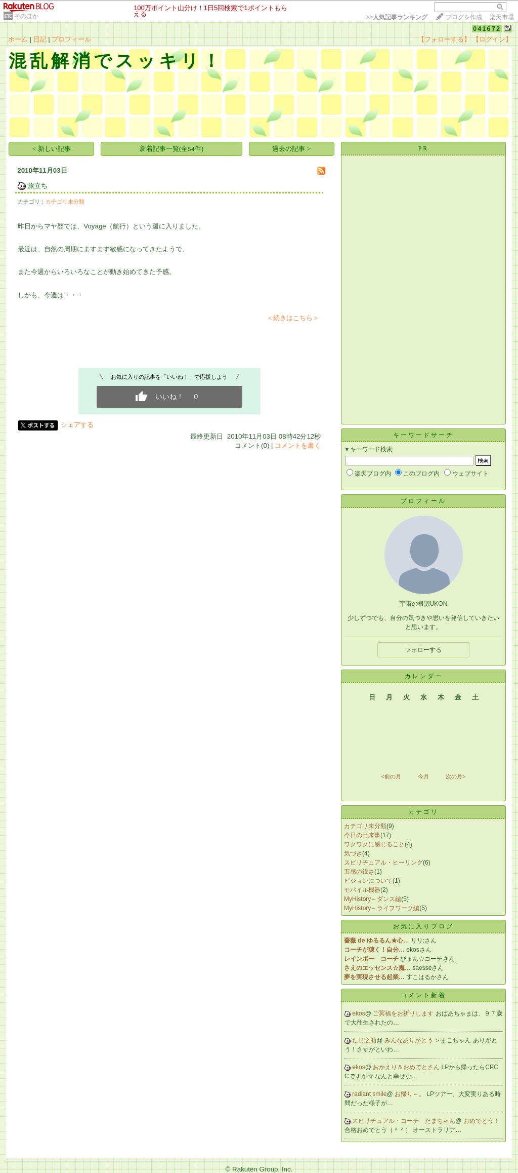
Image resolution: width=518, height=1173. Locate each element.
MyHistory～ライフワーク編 (381, 908)
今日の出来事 (362, 835)
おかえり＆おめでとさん (407, 1067)
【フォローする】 (444, 39)
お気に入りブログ (423, 926)
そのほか (26, 16)
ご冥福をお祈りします (404, 1013)
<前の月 (391, 776)
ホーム (18, 39)
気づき (353, 853)
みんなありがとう (409, 1040)
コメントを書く (298, 445)
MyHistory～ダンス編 (372, 899)
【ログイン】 (492, 39)
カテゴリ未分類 (65, 202)
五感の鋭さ (359, 871)
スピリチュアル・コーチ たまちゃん (403, 1120)
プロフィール (71, 39)
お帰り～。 (410, 1094)
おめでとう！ (481, 1120)
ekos (358, 1013)
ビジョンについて (368, 880)
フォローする (423, 649)
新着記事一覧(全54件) (171, 148)
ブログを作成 (464, 17)
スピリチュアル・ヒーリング (383, 862)
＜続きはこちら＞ (293, 318)
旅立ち (38, 185)
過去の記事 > (291, 148)
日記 (40, 39)
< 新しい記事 (51, 148)
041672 (487, 28)
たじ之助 (364, 1040)
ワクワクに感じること (374, 844)
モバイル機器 (362, 889)
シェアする (77, 424)
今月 (423, 776)
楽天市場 (502, 17)
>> (396, 17)
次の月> (455, 776)
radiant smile (369, 1094)
